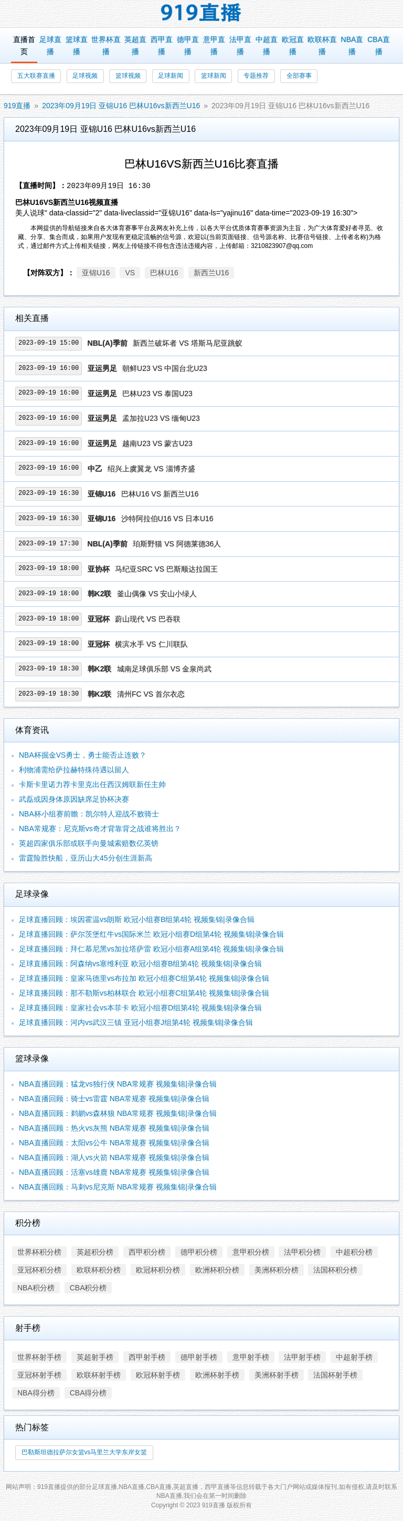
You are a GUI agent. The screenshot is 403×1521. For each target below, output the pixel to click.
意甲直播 (214, 45)
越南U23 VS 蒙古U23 (157, 443)
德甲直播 (188, 45)
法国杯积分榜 (335, 1270)
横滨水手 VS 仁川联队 (151, 644)
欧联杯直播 (322, 45)
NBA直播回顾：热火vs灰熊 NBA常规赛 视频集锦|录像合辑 (114, 1128)
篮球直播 (77, 45)
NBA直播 (352, 45)
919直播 (17, 105)
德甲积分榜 (199, 1252)
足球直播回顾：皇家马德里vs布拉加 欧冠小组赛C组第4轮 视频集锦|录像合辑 (144, 978)
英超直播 (135, 45)
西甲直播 (162, 45)
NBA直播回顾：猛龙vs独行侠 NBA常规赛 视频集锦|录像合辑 (118, 1084)
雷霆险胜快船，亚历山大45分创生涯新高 (85, 858)
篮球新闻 (213, 75)
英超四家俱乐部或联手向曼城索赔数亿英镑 (88, 843)
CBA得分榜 (88, 1393)
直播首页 (24, 45)
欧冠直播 (293, 45)
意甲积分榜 (250, 1252)
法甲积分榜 (302, 1252)
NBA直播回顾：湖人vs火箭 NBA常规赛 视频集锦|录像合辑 (114, 1157)
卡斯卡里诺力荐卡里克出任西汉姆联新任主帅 (92, 784)
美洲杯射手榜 (276, 1375)
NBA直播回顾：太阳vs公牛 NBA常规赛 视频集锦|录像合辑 (114, 1143)
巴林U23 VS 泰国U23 (157, 393)
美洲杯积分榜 (276, 1270)
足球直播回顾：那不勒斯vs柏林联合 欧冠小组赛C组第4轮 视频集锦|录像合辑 (144, 993)
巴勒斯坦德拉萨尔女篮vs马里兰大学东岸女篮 (84, 1452)
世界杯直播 (106, 45)
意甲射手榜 (250, 1357)
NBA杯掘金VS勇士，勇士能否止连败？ (82, 755)
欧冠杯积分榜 (158, 1270)
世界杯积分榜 (39, 1252)
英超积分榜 (95, 1252)
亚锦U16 (96, 272)
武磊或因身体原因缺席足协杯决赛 (74, 799)
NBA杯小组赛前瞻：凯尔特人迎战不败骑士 (89, 814)
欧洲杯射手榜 (217, 1375)
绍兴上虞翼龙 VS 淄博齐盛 (151, 468)
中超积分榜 (354, 1252)
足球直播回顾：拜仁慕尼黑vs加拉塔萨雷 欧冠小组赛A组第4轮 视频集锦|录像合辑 (151, 949)
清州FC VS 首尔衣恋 (151, 694)
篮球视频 (128, 75)
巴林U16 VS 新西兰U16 (160, 494)
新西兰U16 (211, 272)
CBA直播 (378, 45)
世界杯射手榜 (39, 1357)
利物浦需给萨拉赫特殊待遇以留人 (74, 769)
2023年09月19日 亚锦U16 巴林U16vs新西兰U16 (121, 105)
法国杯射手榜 (335, 1375)
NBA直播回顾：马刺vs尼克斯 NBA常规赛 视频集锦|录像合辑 (118, 1187)
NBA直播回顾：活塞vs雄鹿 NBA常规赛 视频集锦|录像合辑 (114, 1172)
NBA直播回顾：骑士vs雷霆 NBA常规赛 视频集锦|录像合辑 (114, 1098)
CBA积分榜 (88, 1288)
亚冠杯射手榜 (39, 1375)
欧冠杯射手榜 (158, 1375)
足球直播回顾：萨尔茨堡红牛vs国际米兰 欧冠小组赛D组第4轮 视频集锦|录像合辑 (151, 934)
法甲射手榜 (302, 1357)
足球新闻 (170, 75)
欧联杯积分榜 (99, 1270)
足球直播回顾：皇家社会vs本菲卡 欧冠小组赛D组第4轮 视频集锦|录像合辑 (140, 1007)
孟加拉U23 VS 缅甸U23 (161, 418)
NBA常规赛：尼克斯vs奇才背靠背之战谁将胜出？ (100, 828)
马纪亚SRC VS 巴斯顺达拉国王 (166, 569)
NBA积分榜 (36, 1288)
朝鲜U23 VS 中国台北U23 (164, 368)
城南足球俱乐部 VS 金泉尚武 (164, 669)
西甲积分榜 (147, 1252)
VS (130, 272)
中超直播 (267, 45)
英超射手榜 (95, 1357)
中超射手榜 (354, 1357)
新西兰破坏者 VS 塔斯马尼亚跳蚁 (187, 343)
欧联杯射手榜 (99, 1375)
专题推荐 (256, 75)
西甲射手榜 (147, 1357)
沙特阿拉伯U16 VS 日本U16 (167, 518)
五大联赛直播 (36, 75)
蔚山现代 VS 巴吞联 (147, 619)
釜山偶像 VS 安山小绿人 (157, 593)
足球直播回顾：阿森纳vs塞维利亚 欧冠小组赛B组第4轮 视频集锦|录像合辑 (140, 963)
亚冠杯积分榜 (39, 1270)
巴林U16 (164, 272)
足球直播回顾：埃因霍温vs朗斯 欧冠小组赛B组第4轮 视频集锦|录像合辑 (136, 919)
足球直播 (50, 45)
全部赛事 (299, 75)
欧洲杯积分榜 (217, 1270)
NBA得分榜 (36, 1393)
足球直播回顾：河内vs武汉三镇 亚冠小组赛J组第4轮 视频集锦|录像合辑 (136, 1022)
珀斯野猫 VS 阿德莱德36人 (177, 544)
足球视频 (85, 75)
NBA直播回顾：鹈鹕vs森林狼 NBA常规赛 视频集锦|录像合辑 (118, 1113)
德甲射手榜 (199, 1357)
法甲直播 (240, 45)
